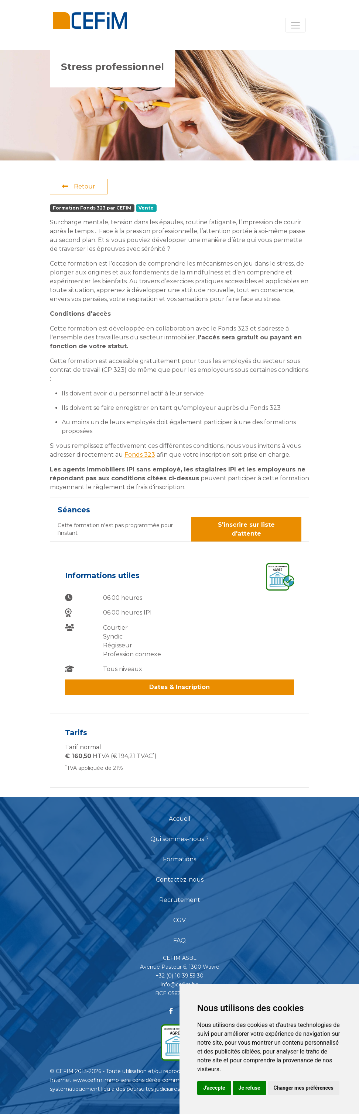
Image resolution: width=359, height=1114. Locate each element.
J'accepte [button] (214, 1088)
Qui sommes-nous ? (179, 839)
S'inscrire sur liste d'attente (246, 529)
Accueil (180, 818)
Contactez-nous (180, 879)
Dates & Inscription (179, 687)
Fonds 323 (139, 454)
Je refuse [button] (249, 1088)
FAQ (179, 940)
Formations (179, 859)
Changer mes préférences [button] (304, 1088)
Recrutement (179, 899)
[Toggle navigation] (295, 25)
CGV (179, 920)
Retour (78, 186)
